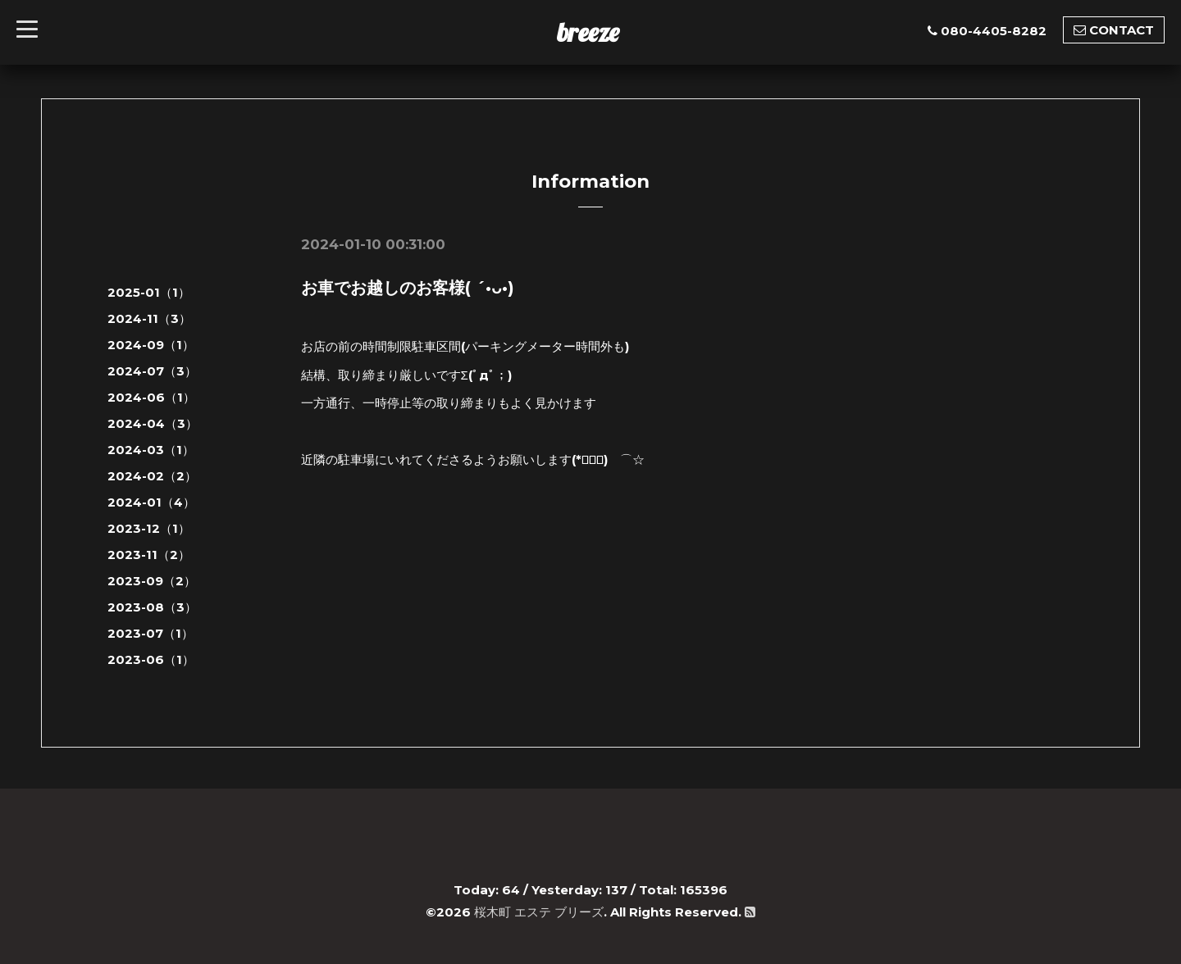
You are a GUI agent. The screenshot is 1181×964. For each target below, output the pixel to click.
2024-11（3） (149, 318)
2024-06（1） (151, 397)
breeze (588, 32)
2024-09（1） (150, 344)
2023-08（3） (152, 607)
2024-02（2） (152, 476)
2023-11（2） (148, 554)
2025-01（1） (148, 292)
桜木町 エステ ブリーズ (539, 912)
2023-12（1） (148, 528)
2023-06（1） (150, 659)
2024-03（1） (150, 449)
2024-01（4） (151, 502)
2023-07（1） (150, 633)
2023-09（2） (151, 581)
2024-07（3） (152, 371)
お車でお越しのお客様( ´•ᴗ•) (407, 288)
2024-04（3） (152, 423)
